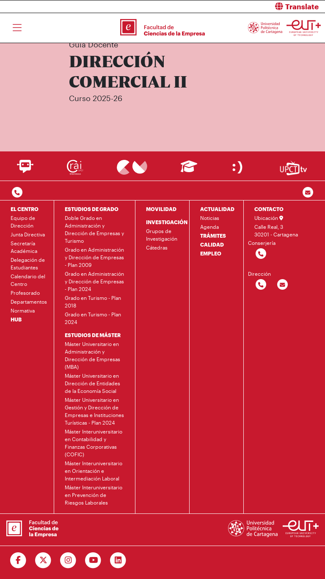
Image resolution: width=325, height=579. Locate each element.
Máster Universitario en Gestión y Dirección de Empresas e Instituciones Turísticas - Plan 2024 (94, 411)
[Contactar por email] (282, 284)
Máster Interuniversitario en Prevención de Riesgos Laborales (93, 494)
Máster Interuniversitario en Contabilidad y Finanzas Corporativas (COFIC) (93, 442)
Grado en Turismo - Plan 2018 (93, 301)
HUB (16, 319)
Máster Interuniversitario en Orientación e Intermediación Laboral (93, 470)
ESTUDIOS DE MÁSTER (93, 335)
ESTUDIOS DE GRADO (91, 209)
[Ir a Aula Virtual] (189, 170)
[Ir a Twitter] (43, 560)
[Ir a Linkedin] (118, 560)
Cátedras (157, 247)
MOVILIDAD (161, 209)
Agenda (209, 227)
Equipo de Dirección (23, 221)
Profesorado (25, 293)
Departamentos (29, 302)
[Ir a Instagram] (68, 560)
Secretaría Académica (24, 247)
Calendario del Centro (28, 280)
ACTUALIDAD (217, 209)
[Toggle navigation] (17, 28)
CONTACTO (269, 209)
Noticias (209, 218)
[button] (247, 6)
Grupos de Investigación (161, 234)
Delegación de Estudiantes (28, 263)
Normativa (23, 310)
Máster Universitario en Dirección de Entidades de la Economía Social (92, 383)
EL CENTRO (25, 209)
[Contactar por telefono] (17, 192)
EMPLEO (210, 253)
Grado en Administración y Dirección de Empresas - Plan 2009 (94, 257)
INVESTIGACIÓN (166, 222)
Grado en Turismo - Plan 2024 (93, 318)
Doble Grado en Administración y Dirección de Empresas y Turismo (94, 229)
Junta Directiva (28, 234)
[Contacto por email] (308, 192)
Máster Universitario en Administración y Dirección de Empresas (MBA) (92, 355)
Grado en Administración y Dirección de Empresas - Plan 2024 (94, 281)
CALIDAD (212, 244)
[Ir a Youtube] (93, 560)
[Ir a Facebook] (18, 560)
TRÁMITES (213, 236)
